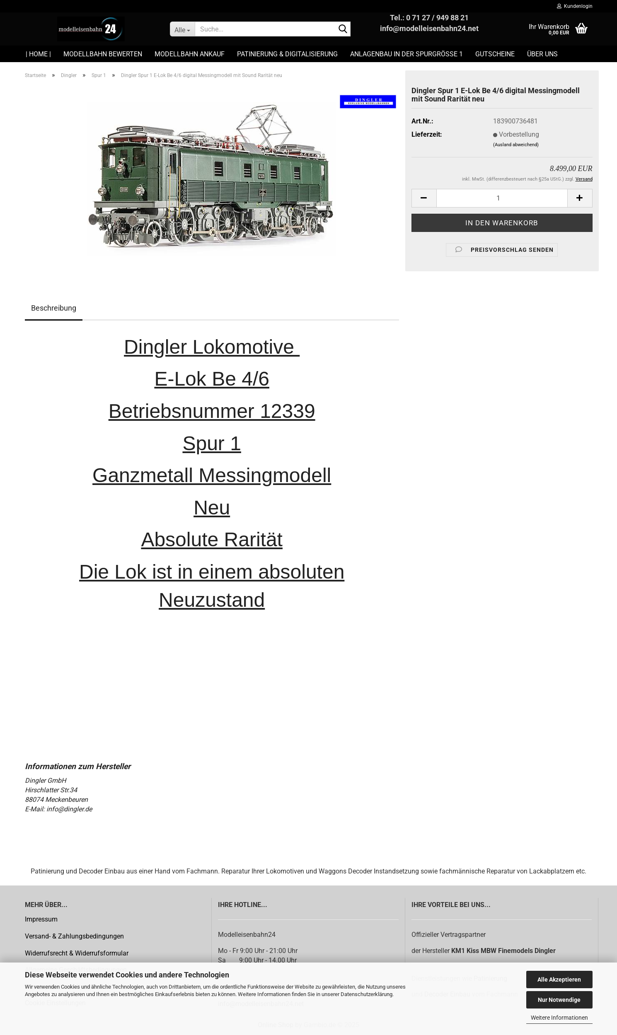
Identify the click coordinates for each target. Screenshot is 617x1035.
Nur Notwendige (559, 999)
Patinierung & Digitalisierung (287, 54)
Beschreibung (53, 308)
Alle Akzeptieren (559, 979)
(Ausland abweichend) (516, 144)
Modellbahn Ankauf (190, 54)
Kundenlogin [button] (575, 6)
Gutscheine (495, 54)
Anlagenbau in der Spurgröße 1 (406, 54)
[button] (423, 198)
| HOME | (38, 54)
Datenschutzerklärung (366, 994)
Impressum (41, 919)
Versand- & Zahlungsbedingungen (74, 936)
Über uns (542, 54)
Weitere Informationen (559, 1017)
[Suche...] (182, 29)
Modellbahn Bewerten (102, 54)
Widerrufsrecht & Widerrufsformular (76, 953)
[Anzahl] (502, 198)
